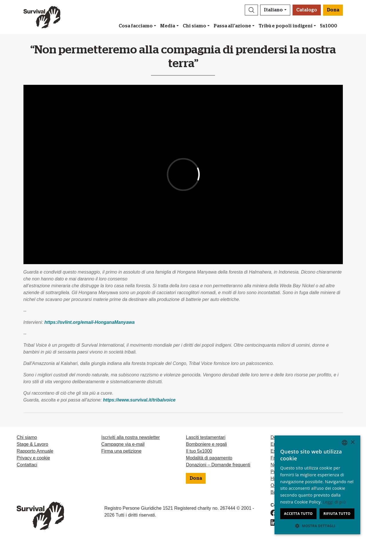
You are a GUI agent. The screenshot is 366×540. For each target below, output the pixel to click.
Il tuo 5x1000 (199, 451)
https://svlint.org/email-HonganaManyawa (89, 322)
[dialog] (317, 484)
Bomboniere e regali (206, 444)
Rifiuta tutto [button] (337, 513)
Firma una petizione (121, 451)
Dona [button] (333, 10)
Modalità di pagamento (209, 457)
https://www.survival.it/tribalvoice (139, 400)
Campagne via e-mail (122, 444)
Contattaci (27, 464)
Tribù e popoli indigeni (286, 26)
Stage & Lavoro (32, 444)
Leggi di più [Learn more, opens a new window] (334, 502)
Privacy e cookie (33, 457)
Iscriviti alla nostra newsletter (130, 437)
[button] (251, 10)
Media (167, 26)
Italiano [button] (273, 10)
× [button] (352, 442)
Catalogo (306, 10)
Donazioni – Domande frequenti (218, 464)
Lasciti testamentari (205, 437)
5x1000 (328, 26)
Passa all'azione (232, 26)
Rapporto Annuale (35, 451)
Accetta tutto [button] (298, 513)
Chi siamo (194, 26)
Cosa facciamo (136, 26)
